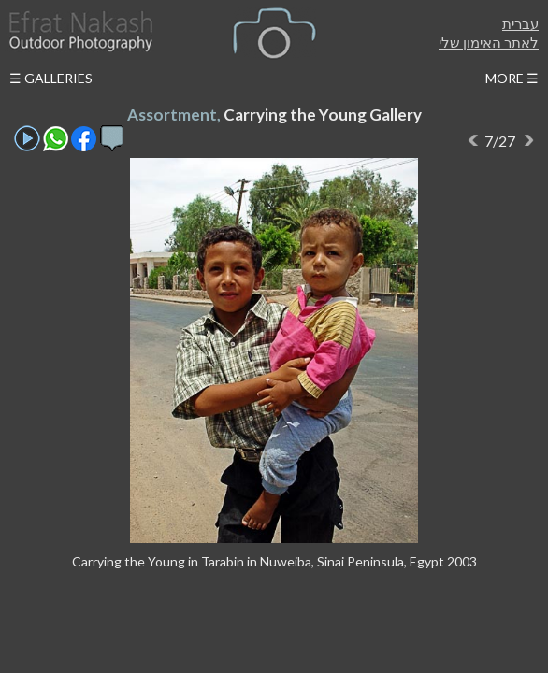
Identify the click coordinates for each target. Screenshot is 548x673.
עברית (520, 23)
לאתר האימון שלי (489, 42)
